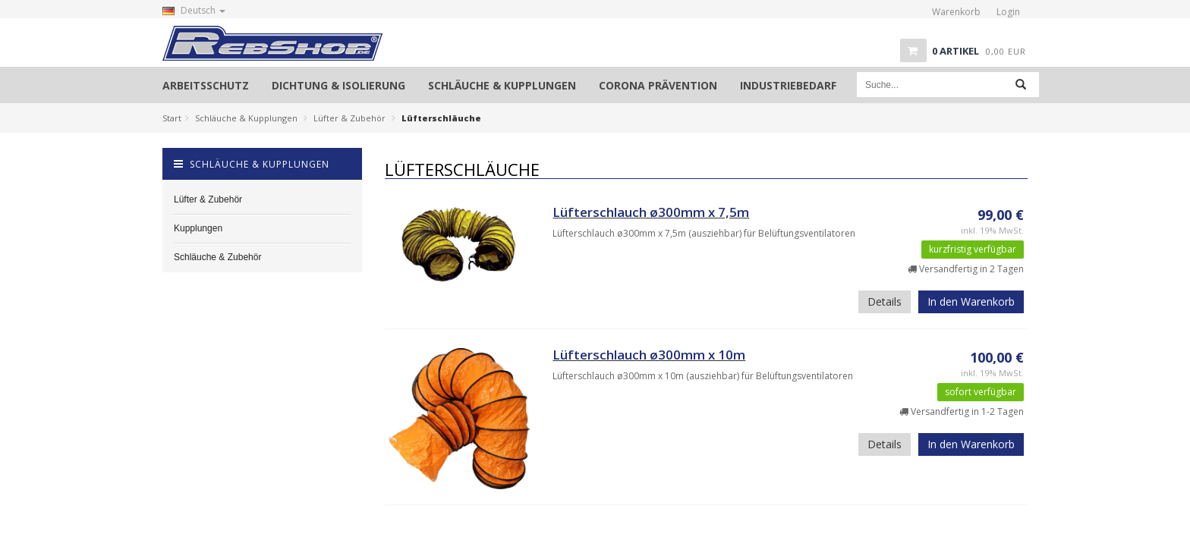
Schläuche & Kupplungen (246, 118)
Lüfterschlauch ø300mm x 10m (648, 354)
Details (884, 301)
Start (171, 118)
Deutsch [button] (193, 10)
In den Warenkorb (971, 301)
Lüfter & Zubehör (349, 118)
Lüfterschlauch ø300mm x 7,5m (650, 212)
